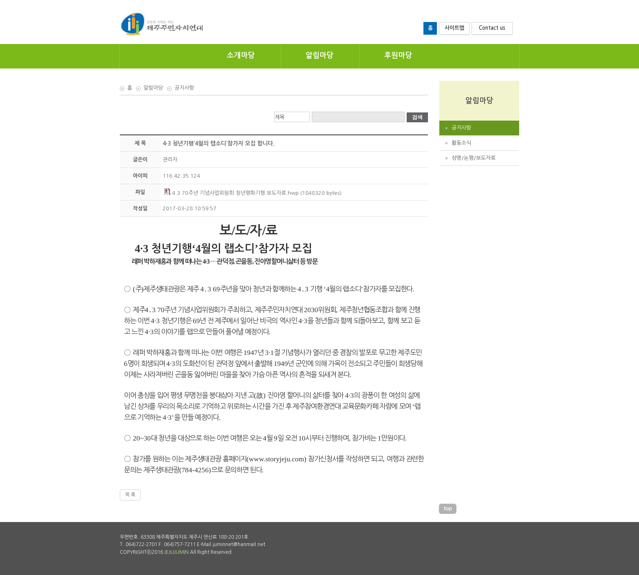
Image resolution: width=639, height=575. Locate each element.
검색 (417, 117)
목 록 (130, 494)
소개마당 (241, 55)
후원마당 (398, 55)
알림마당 (319, 55)
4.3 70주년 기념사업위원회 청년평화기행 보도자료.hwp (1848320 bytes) (253, 193)
